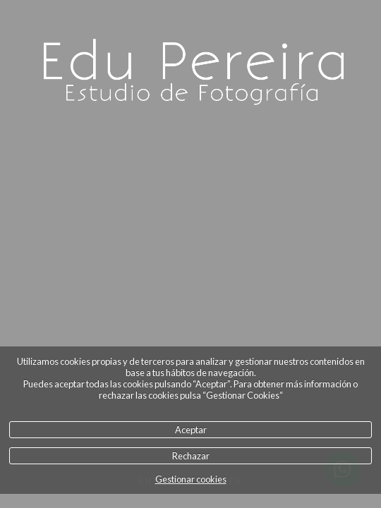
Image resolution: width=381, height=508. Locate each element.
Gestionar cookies (190, 479)
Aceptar (191, 429)
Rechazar (191, 455)
